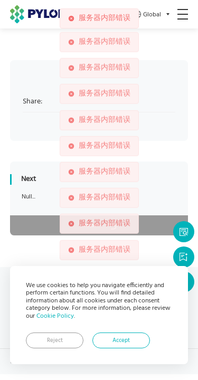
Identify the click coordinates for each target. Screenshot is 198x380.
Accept (121, 340)
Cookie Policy (55, 316)
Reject (55, 340)
